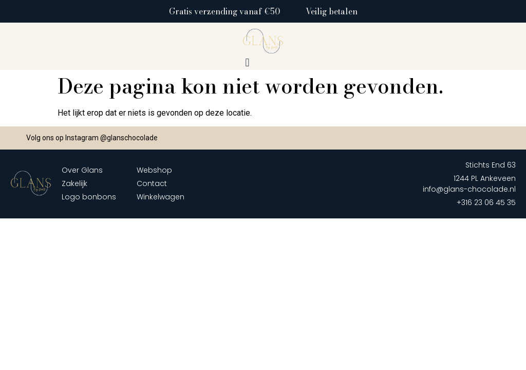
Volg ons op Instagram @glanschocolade (92, 138)
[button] (247, 62)
